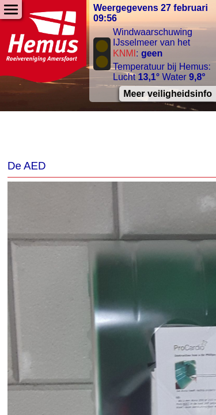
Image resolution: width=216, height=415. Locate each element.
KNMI (124, 53)
